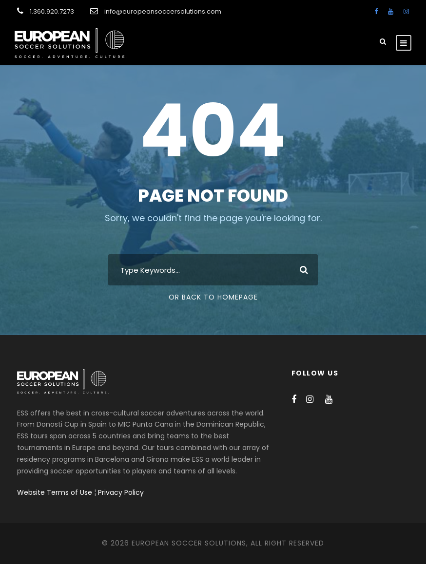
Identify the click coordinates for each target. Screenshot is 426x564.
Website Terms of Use (54, 492)
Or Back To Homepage (213, 297)
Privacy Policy (121, 492)
